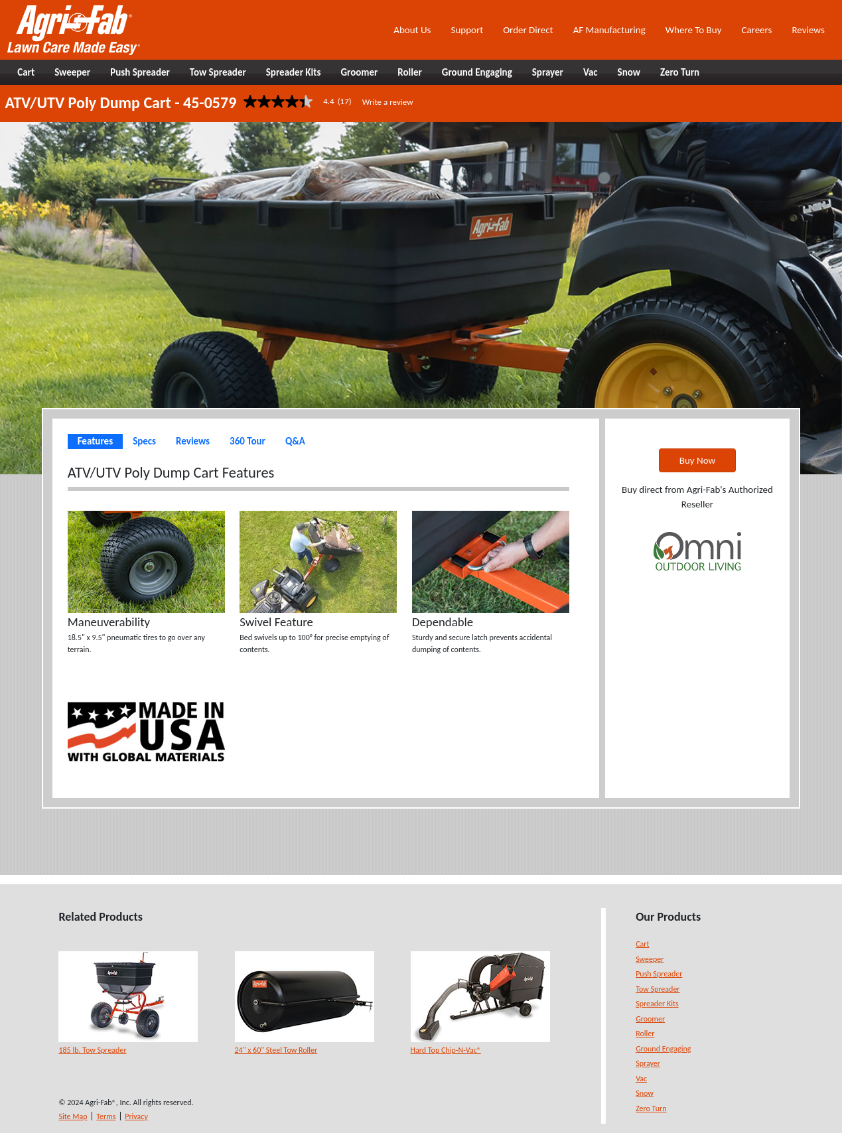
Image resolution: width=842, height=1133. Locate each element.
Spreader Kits (657, 1003)
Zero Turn (651, 1108)
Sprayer (648, 1063)
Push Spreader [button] (140, 72)
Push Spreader (659, 973)
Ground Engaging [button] (477, 72)
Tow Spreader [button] (218, 72)
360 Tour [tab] (247, 441)
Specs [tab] (144, 441)
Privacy (136, 1116)
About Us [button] (412, 30)
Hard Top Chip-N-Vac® (446, 1050)
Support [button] (467, 30)
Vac (641, 1078)
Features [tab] (95, 441)
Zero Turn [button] (679, 72)
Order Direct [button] (528, 30)
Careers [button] (756, 30)
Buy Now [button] (697, 460)
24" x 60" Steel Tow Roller (276, 1050)
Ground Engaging (663, 1048)
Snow (645, 1093)
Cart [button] (26, 72)
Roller (645, 1033)
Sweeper (650, 959)
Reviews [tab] (193, 441)
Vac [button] (590, 72)
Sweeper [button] (72, 72)
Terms (105, 1116)
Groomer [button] (359, 72)
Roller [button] (409, 72)
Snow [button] (629, 72)
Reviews (808, 30)
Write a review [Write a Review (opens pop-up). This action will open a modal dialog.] (387, 102)
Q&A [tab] (295, 441)
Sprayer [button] (547, 72)
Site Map (72, 1116)
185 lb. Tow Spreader (92, 1050)
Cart (642, 944)
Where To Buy (694, 30)
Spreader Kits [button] (293, 72)
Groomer (650, 1019)
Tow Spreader (657, 989)
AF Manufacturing (609, 30)
